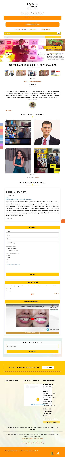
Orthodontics (28, 427)
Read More (9, 110)
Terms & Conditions (38, 438)
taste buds (22, 199)
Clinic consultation (11, 248)
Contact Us (32, 429)
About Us (22, 427)
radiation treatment (14, 199)
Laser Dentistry (54, 427)
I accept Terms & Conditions (13, 264)
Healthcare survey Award (32, 17)
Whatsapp (9, 259)
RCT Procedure (46, 427)
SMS (8, 257)
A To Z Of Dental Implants (13, 427)
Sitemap (24, 438)
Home (28, 177)
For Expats (39, 427)
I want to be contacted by (12, 253)
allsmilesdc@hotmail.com (50, 419)
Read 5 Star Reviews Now (32, 81)
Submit (32, 274)
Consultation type (11, 246)
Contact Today (48, 367)
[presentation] (15, 268)
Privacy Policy (30, 438)
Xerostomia (29, 199)
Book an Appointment (52, 47)
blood (37, 177)
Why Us (34, 427)
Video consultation (12, 250)
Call (8, 255)
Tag (32, 177)
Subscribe (32, 351)
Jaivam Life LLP (33, 451)
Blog (7, 197)
